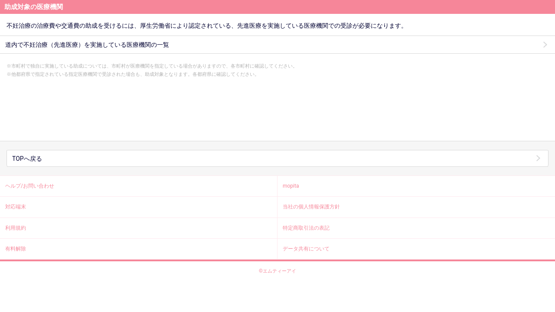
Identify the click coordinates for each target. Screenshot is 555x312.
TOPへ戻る (27, 158)
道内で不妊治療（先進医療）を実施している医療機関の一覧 (87, 44)
